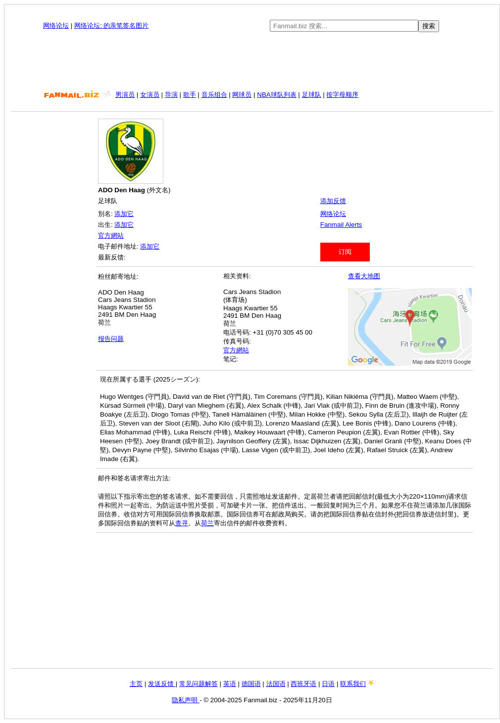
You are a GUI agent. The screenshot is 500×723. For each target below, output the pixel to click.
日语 (328, 683)
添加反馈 (333, 201)
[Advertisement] (252, 61)
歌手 (189, 94)
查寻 (181, 523)
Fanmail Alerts (341, 224)
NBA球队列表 (276, 94)
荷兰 (207, 523)
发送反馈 (162, 683)
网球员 (241, 94)
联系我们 (353, 683)
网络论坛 (56, 25)
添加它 (124, 213)
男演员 (125, 94)
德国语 (251, 683)
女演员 (149, 94)
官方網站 (111, 235)
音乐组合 (214, 94)
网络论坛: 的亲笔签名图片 (111, 25)
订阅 (345, 251)
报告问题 (111, 338)
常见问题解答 (198, 683)
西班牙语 (303, 683)
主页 (136, 683)
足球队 (311, 94)
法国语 (276, 683)
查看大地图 (364, 276)
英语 (229, 683)
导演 (171, 94)
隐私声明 (186, 700)
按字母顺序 (342, 94)
